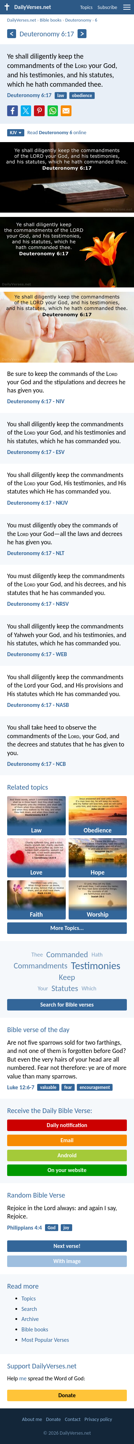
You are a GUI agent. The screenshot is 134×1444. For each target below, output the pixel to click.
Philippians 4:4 (24, 1227)
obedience (82, 95)
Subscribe (107, 7)
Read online (57, 132)
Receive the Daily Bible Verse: (49, 1110)
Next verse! (67, 1246)
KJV (15, 132)
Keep (67, 977)
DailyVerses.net (21, 20)
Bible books (50, 20)
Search (29, 1308)
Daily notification (67, 1125)
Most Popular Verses (45, 1339)
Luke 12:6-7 (20, 1087)
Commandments (41, 966)
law (60, 95)
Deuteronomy (78, 20)
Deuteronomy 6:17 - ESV (36, 452)
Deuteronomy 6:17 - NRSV (38, 603)
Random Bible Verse (36, 1195)
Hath (97, 954)
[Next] (82, 33)
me (23, 1378)
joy (66, 1227)
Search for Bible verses (67, 1004)
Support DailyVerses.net (41, 1366)
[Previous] (11, 33)
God (51, 1227)
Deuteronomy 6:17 (29, 95)
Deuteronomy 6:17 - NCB (36, 763)
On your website (67, 1170)
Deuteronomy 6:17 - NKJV (37, 502)
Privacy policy (98, 1419)
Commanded (67, 954)
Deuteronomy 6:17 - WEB (37, 654)
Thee (37, 954)
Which (88, 988)
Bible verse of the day (38, 1029)
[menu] (127, 10)
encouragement (95, 1087)
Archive (30, 1319)
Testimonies (95, 965)
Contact (72, 1419)
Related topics (27, 787)
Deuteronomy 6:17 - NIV (35, 401)
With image (67, 1261)
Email (67, 1140)
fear (68, 1087)
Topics (86, 7)
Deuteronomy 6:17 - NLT (35, 553)
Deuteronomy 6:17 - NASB (38, 704)
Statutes (64, 988)
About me (32, 1419)
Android (67, 1155)
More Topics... (67, 928)
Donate (66, 1395)
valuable (48, 1087)
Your (43, 988)
